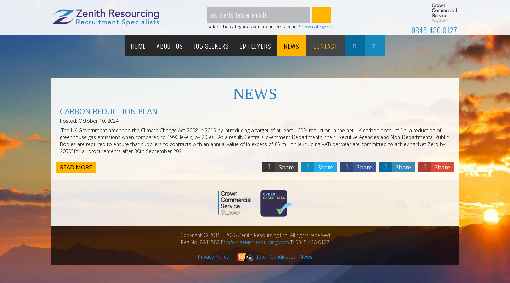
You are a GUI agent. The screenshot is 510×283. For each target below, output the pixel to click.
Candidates (283, 256)
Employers (255, 46)
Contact (325, 46)
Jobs (262, 256)
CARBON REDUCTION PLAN (109, 111)
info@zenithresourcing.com (257, 242)
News (291, 46)
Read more (76, 167)
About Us (170, 46)
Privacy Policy (213, 256)
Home (138, 46)
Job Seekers (211, 46)
